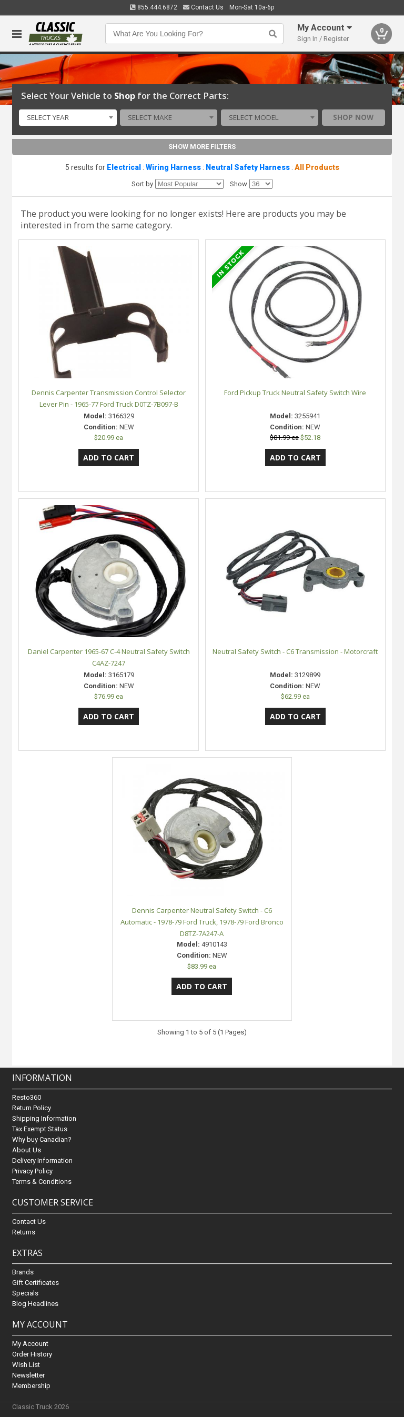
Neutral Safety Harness (248, 167)
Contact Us (203, 7)
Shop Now (353, 117)
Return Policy (31, 1108)
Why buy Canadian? (42, 1139)
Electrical (124, 167)
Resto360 (26, 1097)
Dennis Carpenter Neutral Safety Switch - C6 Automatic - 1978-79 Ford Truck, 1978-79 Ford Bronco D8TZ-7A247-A (202, 922)
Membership (31, 1386)
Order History (32, 1354)
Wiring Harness (173, 167)
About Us (26, 1150)
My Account (30, 1344)
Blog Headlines (35, 1304)
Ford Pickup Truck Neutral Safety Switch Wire (295, 392)
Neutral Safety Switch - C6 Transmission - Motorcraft (295, 651)
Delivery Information (42, 1160)
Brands (23, 1272)
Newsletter (28, 1375)
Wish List (26, 1365)
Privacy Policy (32, 1171)
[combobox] (67, 117)
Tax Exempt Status (39, 1129)
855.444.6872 (153, 7)
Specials (25, 1293)
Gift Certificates (35, 1283)
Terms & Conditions (42, 1181)
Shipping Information (44, 1118)
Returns (23, 1232)
